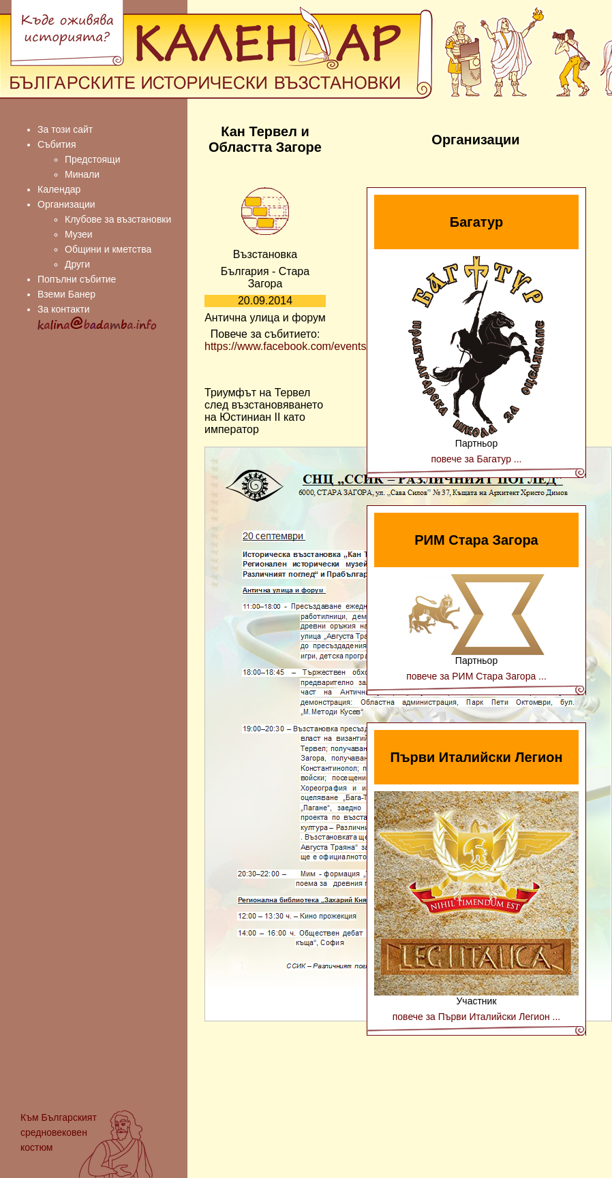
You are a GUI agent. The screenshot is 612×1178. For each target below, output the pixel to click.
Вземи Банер (66, 294)
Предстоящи (92, 159)
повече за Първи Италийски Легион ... (477, 1016)
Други (77, 264)
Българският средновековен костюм (58, 1132)
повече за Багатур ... (476, 458)
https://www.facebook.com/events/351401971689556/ (333, 346)
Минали (82, 174)
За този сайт (65, 129)
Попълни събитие (76, 279)
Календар (58, 189)
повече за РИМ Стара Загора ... (476, 676)
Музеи (79, 234)
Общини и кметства (108, 249)
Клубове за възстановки (118, 219)
